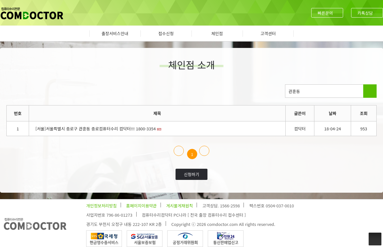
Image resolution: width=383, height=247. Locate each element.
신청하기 (191, 174)
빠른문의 (325, 13)
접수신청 (166, 33)
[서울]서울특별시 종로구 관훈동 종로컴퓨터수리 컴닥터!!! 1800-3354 (95, 129)
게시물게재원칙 (179, 206)
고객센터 (268, 33)
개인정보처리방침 (101, 206)
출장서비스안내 (114, 33)
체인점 (217, 33)
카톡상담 (365, 13)
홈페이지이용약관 (141, 206)
